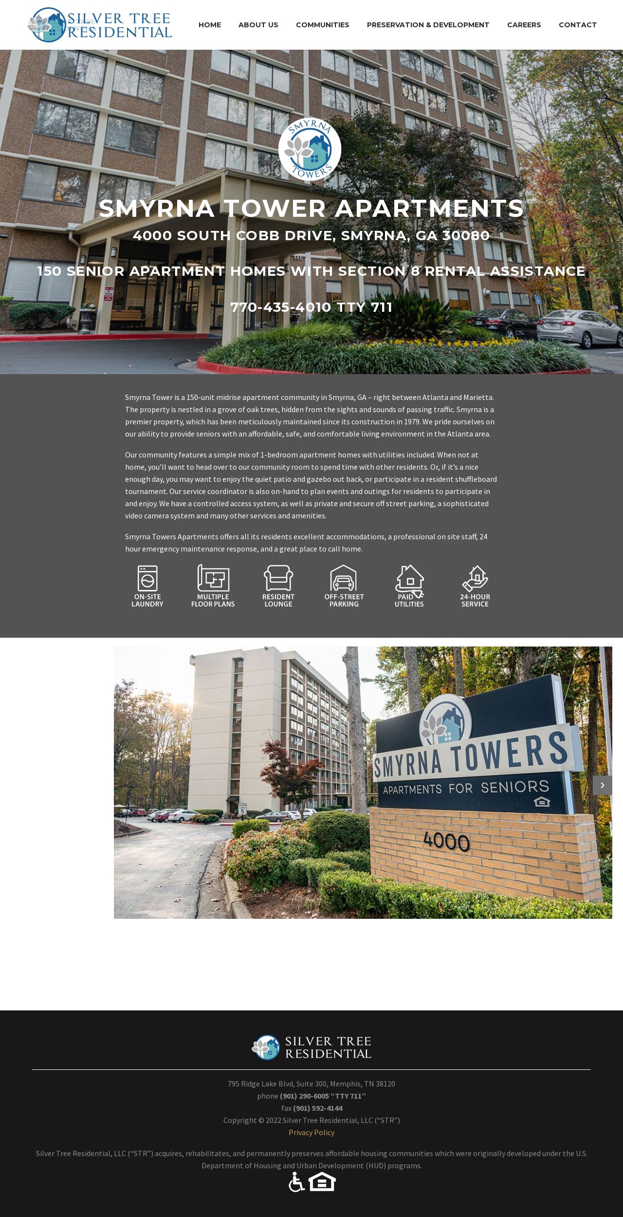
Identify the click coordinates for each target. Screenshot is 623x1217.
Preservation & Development (428, 24)
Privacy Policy (311, 1132)
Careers (524, 24)
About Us (258, 24)
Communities (322, 24)
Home (210, 24)
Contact (578, 24)
